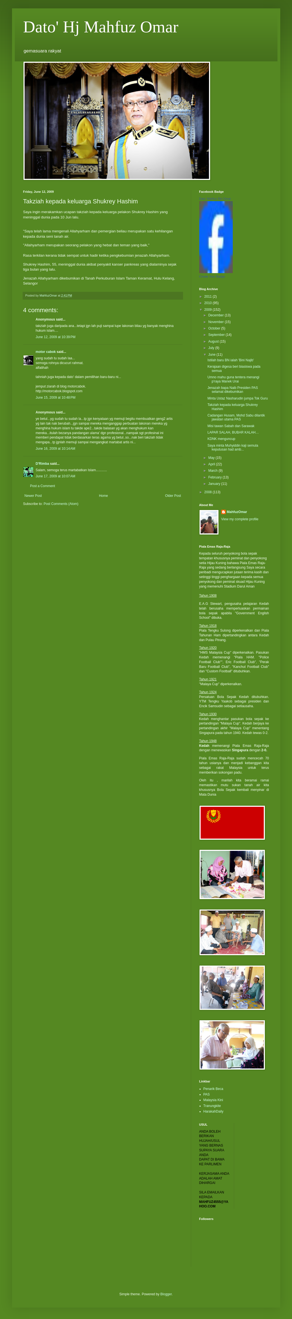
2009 (208, 310)
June (212, 355)
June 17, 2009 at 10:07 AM (55, 476)
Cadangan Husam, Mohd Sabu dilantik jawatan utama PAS (236, 417)
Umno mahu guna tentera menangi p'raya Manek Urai (233, 379)
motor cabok (46, 352)
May (211, 458)
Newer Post (33, 496)
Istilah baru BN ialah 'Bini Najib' (230, 360)
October (214, 328)
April (212, 464)
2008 (208, 492)
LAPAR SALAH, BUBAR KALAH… (233, 432)
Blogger (166, 1294)
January (214, 484)
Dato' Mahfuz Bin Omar (215, 198)
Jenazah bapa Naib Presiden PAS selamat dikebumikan (232, 390)
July (211, 348)
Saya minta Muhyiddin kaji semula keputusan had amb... (232, 447)
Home (103, 496)
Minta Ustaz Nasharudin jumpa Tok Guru (237, 398)
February (215, 477)
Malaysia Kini (213, 1100)
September (216, 335)
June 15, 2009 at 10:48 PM (55, 397)
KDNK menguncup (221, 439)
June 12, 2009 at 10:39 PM (55, 337)
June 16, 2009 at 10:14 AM (55, 449)
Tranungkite (212, 1106)
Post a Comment (42, 486)
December (216, 315)
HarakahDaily (213, 1111)
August (214, 341)
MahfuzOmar (237, 512)
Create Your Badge (212, 276)
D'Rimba (42, 464)
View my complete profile (239, 519)
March (213, 471)
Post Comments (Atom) (61, 504)
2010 (208, 303)
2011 (208, 297)
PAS (206, 1094)
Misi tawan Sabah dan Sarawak (230, 426)
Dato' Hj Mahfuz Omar (101, 27)
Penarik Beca (213, 1089)
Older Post (173, 496)
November (216, 322)
